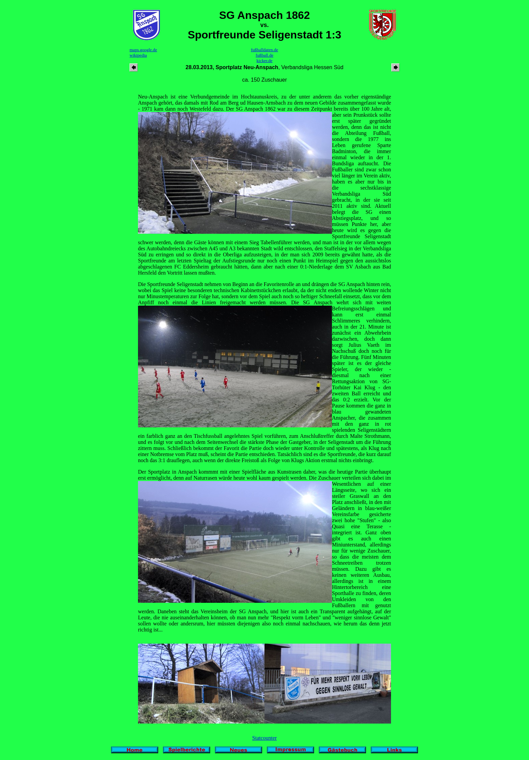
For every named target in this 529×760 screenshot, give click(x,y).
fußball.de (264, 55)
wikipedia (138, 55)
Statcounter (264, 738)
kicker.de (264, 60)
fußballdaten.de (264, 49)
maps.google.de (143, 49)
